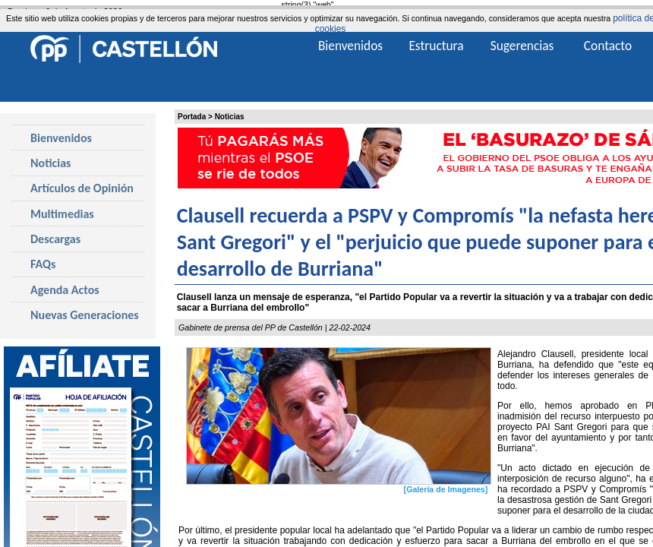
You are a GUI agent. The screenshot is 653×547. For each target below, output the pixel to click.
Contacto (608, 45)
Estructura (436, 45)
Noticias (229, 116)
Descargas (55, 239)
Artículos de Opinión (82, 188)
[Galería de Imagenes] (446, 489)
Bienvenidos (61, 138)
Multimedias (62, 214)
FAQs (42, 264)
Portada (192, 116)
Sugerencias (522, 45)
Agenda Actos (64, 290)
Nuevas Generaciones (84, 315)
